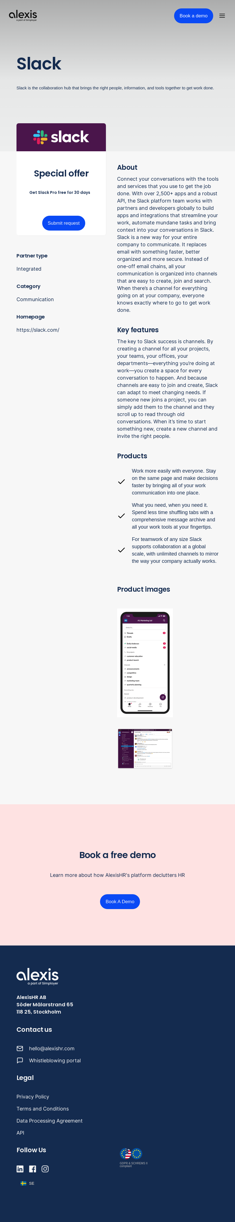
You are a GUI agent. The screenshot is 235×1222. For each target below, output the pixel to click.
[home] (23, 16)
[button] (223, 15)
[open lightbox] (145, 662)
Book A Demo (120, 901)
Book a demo (194, 15)
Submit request (64, 223)
